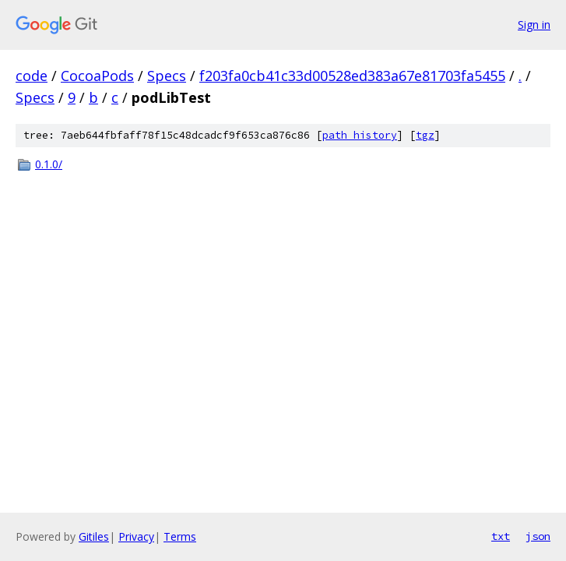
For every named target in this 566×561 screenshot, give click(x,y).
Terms (179, 536)
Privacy (136, 536)
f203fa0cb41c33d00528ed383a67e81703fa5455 (352, 75)
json (538, 536)
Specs (166, 75)
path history (359, 135)
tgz (425, 135)
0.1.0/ (48, 164)
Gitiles (94, 536)
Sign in (534, 24)
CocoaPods (97, 75)
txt (500, 536)
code (31, 75)
